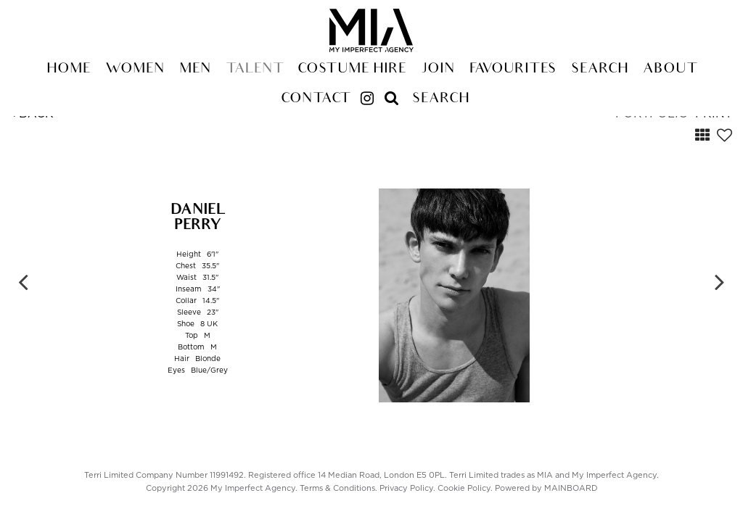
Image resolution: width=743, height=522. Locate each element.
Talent (254, 70)
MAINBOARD (571, 488)
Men (195, 70)
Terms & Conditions (337, 488)
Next (720, 281)
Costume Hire (351, 70)
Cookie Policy (464, 488)
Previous (23, 281)
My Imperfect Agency (371, 30)
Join (438, 70)
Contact (315, 99)
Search (599, 70)
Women (135, 70)
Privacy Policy (406, 488)
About (670, 70)
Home (68, 70)
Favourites (513, 70)
